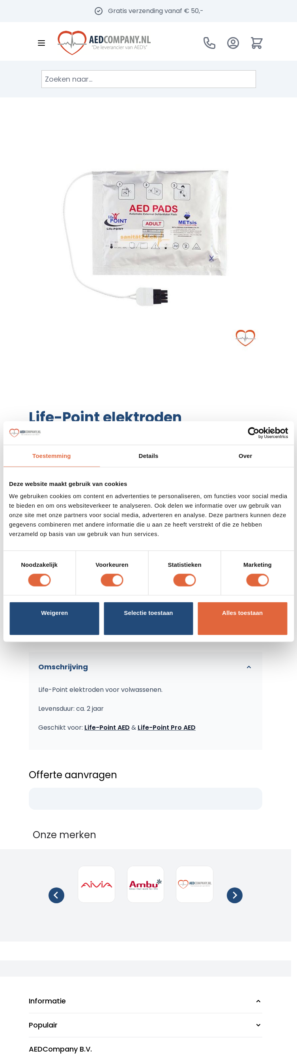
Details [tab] (149, 455)
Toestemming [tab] (51, 455)
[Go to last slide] (56, 895)
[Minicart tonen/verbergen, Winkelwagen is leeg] (256, 43)
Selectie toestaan (148, 612)
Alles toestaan (242, 612)
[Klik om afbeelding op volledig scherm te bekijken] (145, 238)
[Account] (233, 43)
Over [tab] (245, 455)
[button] (145, 1001)
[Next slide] (235, 895)
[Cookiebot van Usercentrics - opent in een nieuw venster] (253, 433)
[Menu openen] (41, 43)
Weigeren (54, 612)
